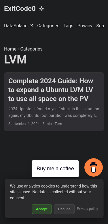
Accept (42, 209)
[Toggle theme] (41, 8)
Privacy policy (87, 209)
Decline (64, 209)
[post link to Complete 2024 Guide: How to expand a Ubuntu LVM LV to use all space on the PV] (54, 102)
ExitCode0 (20, 9)
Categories (31, 49)
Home (10, 49)
